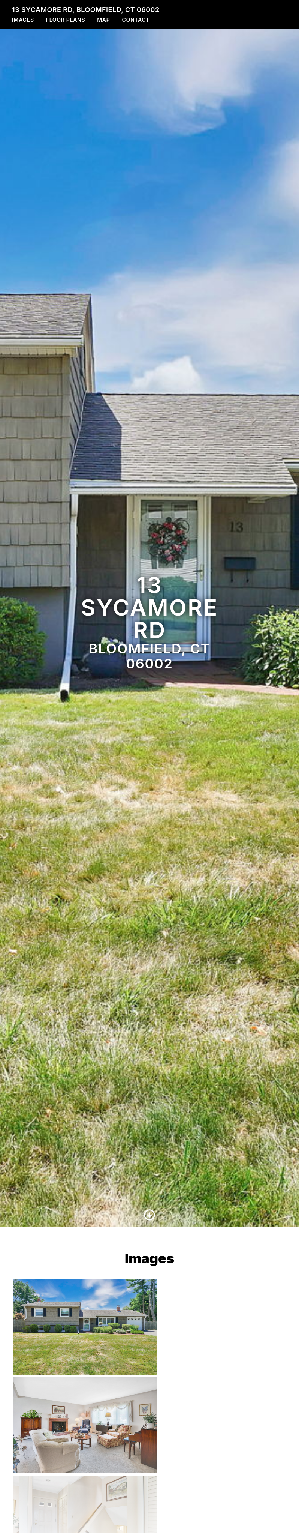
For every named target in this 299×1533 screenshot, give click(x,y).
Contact (136, 20)
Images (23, 20)
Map (103, 20)
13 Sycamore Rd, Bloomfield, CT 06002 (86, 10)
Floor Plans (65, 20)
